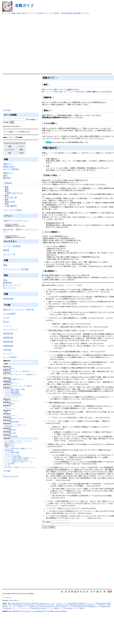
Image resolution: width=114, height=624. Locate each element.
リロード (47, 13)
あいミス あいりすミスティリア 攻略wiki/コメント (21, 375)
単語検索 (68, 13)
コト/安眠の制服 (10, 430)
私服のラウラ (10, 446)
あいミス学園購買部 (10, 357)
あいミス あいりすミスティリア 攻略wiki (18, 386)
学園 (21, 149)
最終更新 (77, 13)
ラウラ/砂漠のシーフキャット (15, 418)
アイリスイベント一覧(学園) (16, 269)
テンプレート (8, 354)
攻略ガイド (24, 5)
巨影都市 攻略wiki (78, 603)
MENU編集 (6, 110)
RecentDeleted (9, 368)
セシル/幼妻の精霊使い (12, 422)
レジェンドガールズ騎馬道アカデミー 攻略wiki (21, 606)
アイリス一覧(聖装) (12, 246)
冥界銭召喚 (8, 299)
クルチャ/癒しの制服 (12, 391)
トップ (6, 13)
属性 (6, 176)
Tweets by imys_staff (10, 476)
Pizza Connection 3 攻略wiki (43, 606)
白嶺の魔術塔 (11, 206)
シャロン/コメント (11, 415)
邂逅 (7, 189)
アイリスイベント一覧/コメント (15, 425)
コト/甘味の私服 (10, 433)
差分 (24, 13)
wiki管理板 (7, 350)
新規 (56, 13)
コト (6, 407)
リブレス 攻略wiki (98, 605)
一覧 (62, 13)
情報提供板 (8, 342)
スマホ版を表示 (6, 597)
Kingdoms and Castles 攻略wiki (51, 605)
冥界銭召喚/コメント (12, 426)
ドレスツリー (10, 288)
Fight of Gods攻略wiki (89, 606)
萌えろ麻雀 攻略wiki (11, 605)
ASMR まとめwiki (23, 605)
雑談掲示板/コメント (12, 382)
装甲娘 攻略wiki (40, 608)
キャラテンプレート (11, 397)
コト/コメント (9, 409)
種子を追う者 (11, 197)
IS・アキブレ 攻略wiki (52, 608)
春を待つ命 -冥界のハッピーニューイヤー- (20, 467)
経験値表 (8, 283)
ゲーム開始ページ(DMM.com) (16, 132)
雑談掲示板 (8, 333)
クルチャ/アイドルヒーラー (14, 396)
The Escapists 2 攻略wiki (58, 606)
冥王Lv (6, 322)
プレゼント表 (9, 254)
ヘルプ (84, 13)
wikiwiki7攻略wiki (14, 600)
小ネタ (6, 318)
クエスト (21, 146)
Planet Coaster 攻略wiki (67, 605)
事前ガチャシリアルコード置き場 (18, 310)
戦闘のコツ (8, 173)
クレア (7, 465)
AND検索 (32, 119)
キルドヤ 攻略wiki (101, 606)
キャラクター (9, 149)
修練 (5, 265)
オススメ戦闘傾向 (11, 169)
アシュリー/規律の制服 (54, 92)
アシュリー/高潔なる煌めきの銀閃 (17, 460)
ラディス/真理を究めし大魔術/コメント (18, 448)
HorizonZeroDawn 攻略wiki (28, 603)
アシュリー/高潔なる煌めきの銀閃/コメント (20, 458)
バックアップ (32, 13)
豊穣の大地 (10, 202)
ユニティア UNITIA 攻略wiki (74, 606)
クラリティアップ (12, 285)
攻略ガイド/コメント (12, 400)
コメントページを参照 (74, 285)
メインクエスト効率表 (12, 210)
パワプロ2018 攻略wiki (65, 608)
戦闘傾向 (7, 178)
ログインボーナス (10, 330)
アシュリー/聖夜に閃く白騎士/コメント (18, 461)
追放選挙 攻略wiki (15, 603)
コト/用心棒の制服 (11, 436)
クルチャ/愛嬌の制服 (12, 392)
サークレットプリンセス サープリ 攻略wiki (23, 608)
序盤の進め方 (9, 167)
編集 (14, 13)
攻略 (9, 146)
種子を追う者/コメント (13, 443)
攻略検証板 (8, 346)
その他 (21, 153)
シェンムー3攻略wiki (78, 608)
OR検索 (5, 122)
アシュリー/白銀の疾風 (75, 92)
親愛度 (6, 250)
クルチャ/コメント (11, 454)
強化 (9, 153)
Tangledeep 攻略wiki (35, 605)
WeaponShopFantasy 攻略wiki (83, 605)
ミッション (7, 326)
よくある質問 (9, 314)
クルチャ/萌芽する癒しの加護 (15, 389)
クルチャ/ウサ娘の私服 (12, 394)
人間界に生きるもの (14, 193)
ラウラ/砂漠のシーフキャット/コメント (18, 441)
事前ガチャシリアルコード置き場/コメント (19, 371)
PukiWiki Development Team (27, 611)
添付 (41, 13)
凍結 (19, 13)
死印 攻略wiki (40, 603)
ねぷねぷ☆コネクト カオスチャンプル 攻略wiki (58, 603)
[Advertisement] (30, 44)
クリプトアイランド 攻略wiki (92, 603)
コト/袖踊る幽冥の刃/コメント (15, 379)
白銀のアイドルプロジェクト (16, 221)
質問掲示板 (8, 338)
